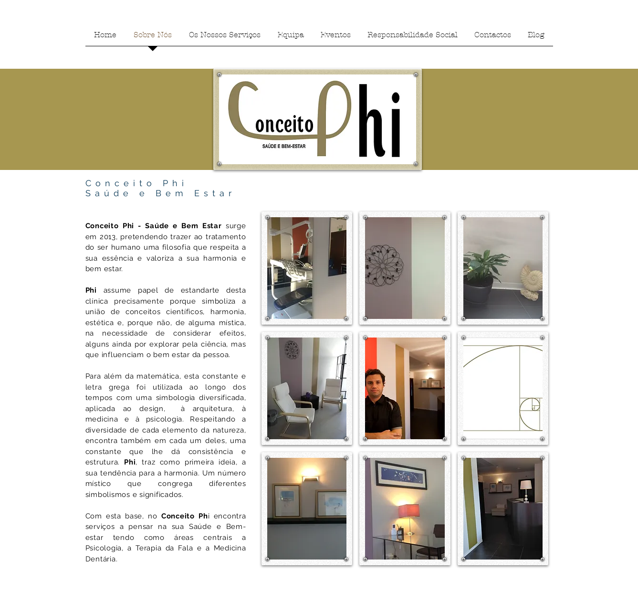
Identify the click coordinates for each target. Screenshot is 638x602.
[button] (307, 268)
